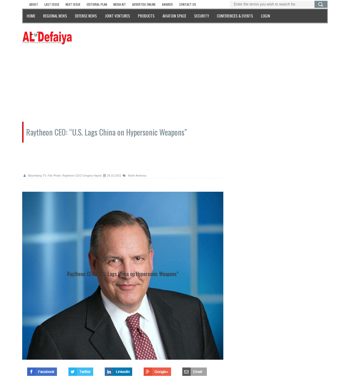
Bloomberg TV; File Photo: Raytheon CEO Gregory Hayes (63, 175)
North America (134, 175)
